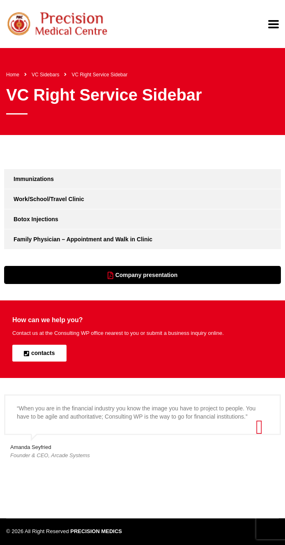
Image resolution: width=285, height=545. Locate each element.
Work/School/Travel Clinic (49, 199)
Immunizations (34, 179)
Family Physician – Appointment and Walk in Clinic (83, 239)
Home (12, 75)
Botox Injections (36, 219)
